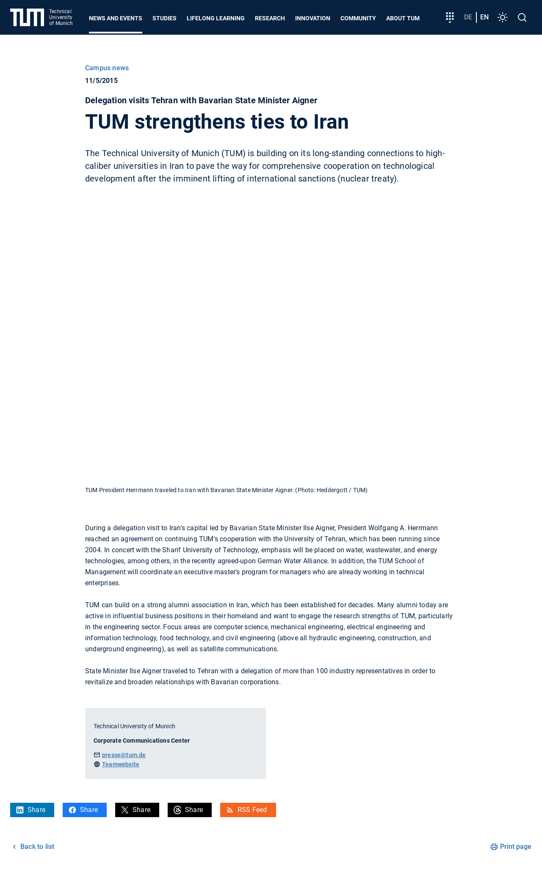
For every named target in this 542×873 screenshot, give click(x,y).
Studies (164, 18)
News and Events (115, 18)
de (468, 17)
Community (358, 18)
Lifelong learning (216, 18)
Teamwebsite (120, 764)
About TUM (403, 18)
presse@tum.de (124, 755)
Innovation (312, 18)
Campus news (107, 68)
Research (270, 18)
